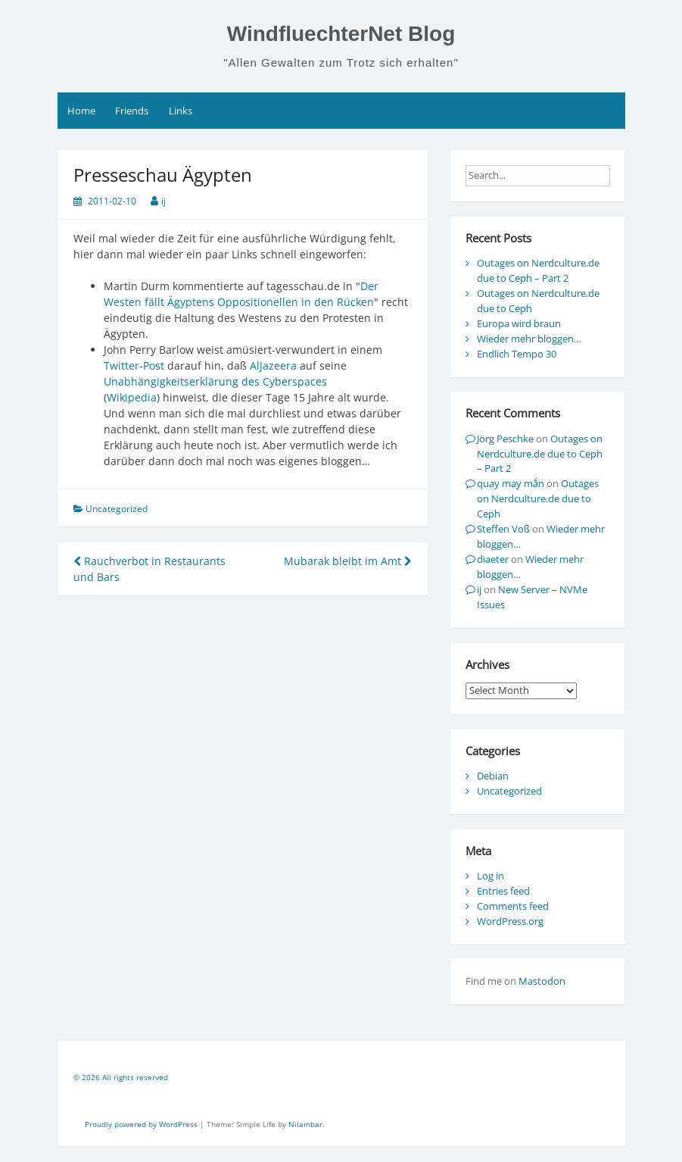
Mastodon (542, 981)
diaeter (493, 559)
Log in (490, 875)
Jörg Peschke (505, 438)
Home (81, 110)
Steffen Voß (503, 529)
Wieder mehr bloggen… (529, 338)
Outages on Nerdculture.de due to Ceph (538, 498)
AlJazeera (273, 365)
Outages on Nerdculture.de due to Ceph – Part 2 (538, 270)
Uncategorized (509, 791)
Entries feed (503, 891)
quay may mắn (510, 483)
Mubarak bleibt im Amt (348, 561)
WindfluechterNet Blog (341, 33)
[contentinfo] (341, 1079)
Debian (493, 775)
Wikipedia (132, 397)
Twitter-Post (134, 365)
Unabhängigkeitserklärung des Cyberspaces (215, 381)
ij (163, 201)
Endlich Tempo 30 (516, 354)
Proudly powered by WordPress (142, 1124)
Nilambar (305, 1124)
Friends (131, 110)
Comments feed (513, 906)
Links (180, 110)
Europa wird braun (519, 323)
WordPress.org (510, 921)
